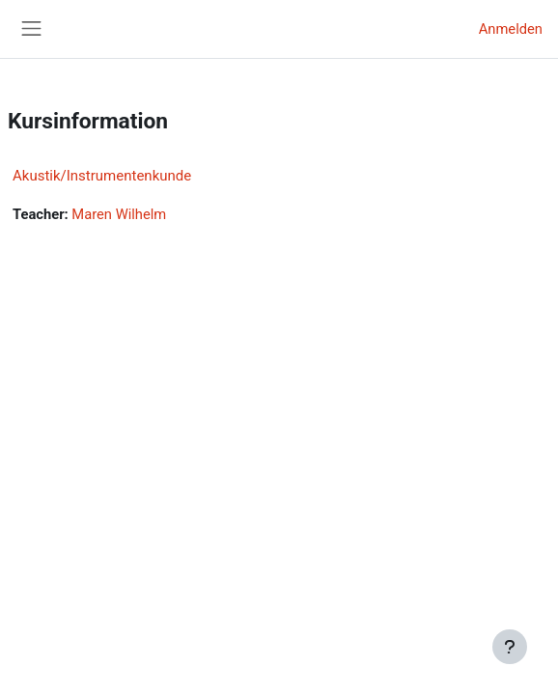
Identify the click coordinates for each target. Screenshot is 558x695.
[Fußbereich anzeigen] (509, 646)
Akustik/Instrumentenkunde (102, 175)
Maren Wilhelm (118, 214)
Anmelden (511, 29)
